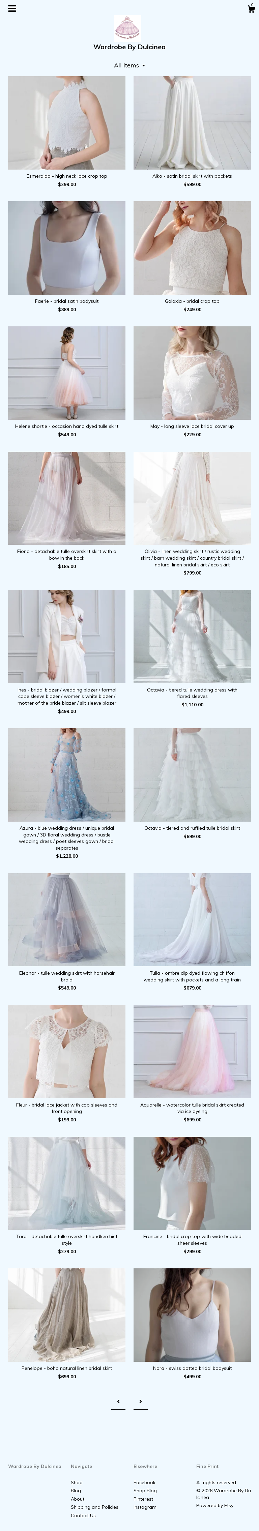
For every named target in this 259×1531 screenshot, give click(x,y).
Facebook (144, 1482)
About (77, 1499)
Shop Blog (145, 1491)
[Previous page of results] (118, 1401)
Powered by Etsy (214, 1505)
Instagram (145, 1507)
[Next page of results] (141, 1401)
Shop (77, 1482)
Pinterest (143, 1499)
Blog (76, 1491)
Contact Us (83, 1515)
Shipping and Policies (94, 1507)
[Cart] (251, 10)
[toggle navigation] (12, 8)
